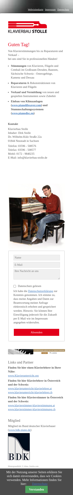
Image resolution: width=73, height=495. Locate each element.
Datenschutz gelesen (29, 286)
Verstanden (36, 489)
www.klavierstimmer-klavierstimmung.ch (31, 409)
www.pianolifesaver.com (26, 105)
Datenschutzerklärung (40, 291)
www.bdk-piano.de (20, 429)
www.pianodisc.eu (23, 113)
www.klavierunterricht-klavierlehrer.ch (30, 392)
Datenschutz (63, 9)
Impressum (50, 9)
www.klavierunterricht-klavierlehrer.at (30, 388)
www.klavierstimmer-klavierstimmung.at (31, 405)
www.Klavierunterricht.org (23, 375)
